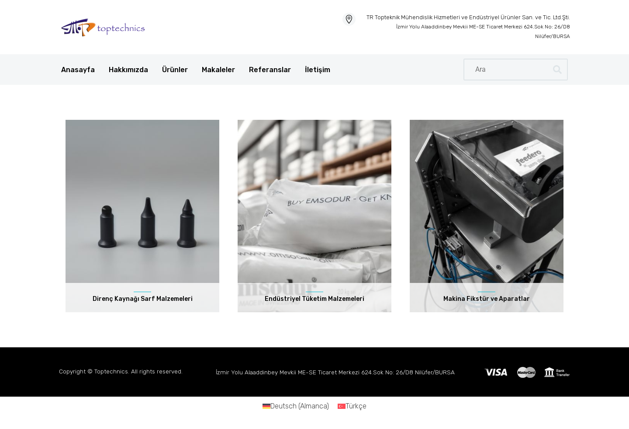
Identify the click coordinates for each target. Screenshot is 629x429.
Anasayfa (78, 70)
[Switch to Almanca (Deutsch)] (295, 406)
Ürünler (175, 70)
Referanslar (270, 70)
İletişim (317, 70)
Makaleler (218, 70)
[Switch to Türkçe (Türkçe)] (352, 406)
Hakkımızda (128, 70)
